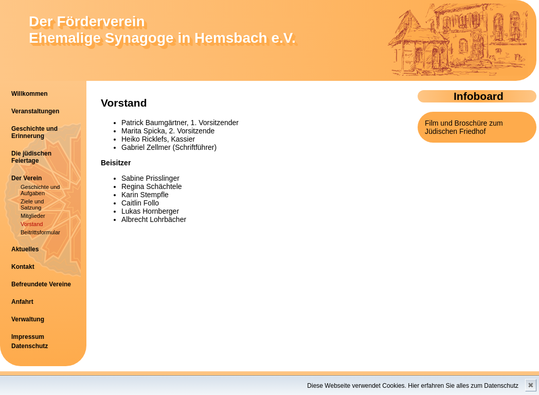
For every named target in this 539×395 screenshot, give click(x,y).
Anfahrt (22, 301)
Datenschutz (29, 346)
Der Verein (26, 178)
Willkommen (29, 93)
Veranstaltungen (35, 111)
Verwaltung (27, 319)
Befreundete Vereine (41, 284)
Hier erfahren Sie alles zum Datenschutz (463, 385)
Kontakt (22, 266)
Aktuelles (25, 249)
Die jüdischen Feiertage (31, 157)
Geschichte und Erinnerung (34, 132)
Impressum (27, 336)
